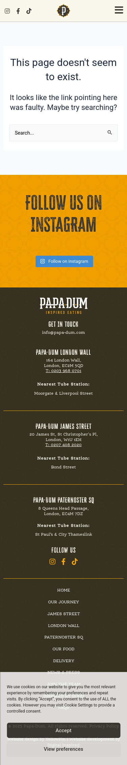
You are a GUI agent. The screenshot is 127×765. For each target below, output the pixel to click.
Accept (63, 730)
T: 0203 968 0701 (63, 370)
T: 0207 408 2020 (63, 444)
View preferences (63, 749)
